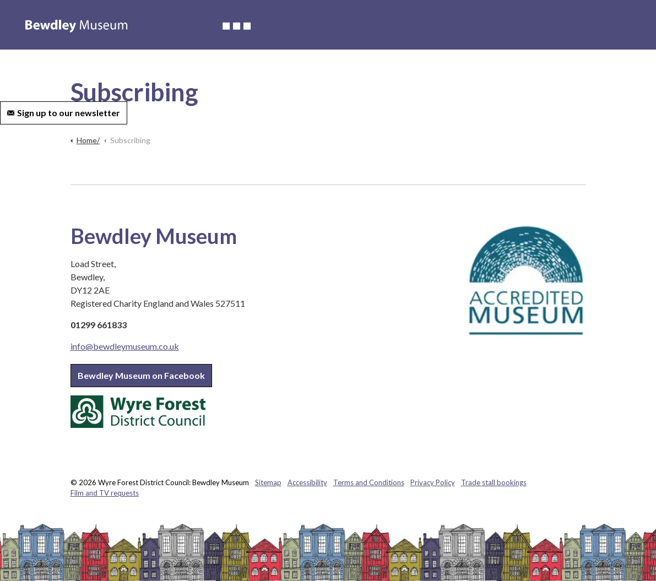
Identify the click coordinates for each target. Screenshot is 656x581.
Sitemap (268, 482)
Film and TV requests (105, 492)
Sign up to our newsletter (64, 113)
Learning (185, 74)
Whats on (134, 74)
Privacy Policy (432, 482)
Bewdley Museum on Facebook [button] (141, 375)
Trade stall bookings (494, 482)
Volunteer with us (426, 74)
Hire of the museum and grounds (322, 74)
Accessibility (30, 74)
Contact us (490, 74)
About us (83, 74)
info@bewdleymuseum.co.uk (125, 346)
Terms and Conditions (368, 482)
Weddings (231, 74)
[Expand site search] (141, 113)
